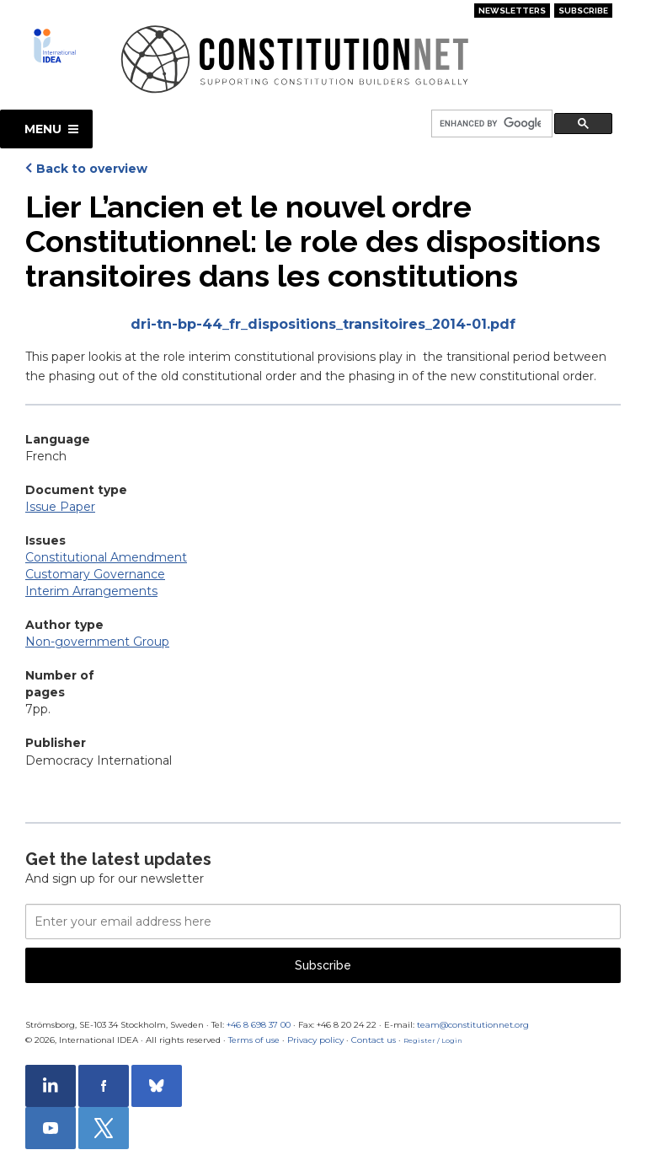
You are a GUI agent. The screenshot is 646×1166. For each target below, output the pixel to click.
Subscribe (583, 10)
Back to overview (91, 168)
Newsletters (512, 10)
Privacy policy (315, 1039)
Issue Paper (60, 506)
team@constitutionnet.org (473, 1024)
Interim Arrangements (91, 591)
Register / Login (432, 1040)
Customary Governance (95, 574)
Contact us (373, 1039)
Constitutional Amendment (106, 557)
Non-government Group (97, 641)
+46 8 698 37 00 (259, 1024)
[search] (490, 124)
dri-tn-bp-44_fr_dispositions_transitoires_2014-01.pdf (323, 324)
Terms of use (254, 1039)
